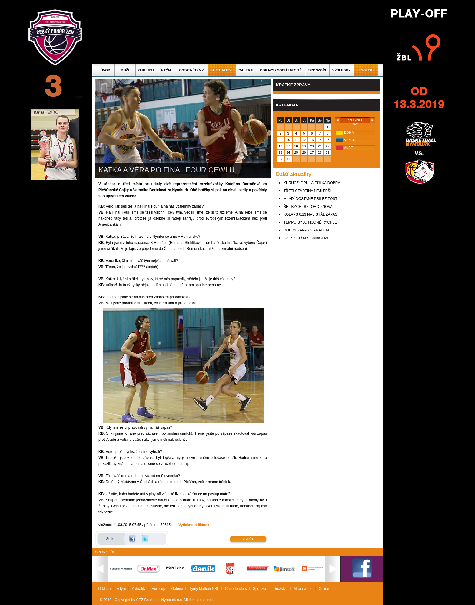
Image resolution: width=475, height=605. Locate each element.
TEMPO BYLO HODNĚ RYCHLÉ (310, 222)
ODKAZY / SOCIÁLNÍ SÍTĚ (281, 70)
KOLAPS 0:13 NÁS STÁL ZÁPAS (310, 214)
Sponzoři (317, 70)
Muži (125, 70)
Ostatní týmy (191, 70)
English (366, 70)
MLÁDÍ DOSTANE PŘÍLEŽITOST (310, 199)
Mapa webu (303, 589)
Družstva (280, 589)
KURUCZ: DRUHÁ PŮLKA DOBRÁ (312, 183)
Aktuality (221, 70)
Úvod (105, 70)
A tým (166, 70)
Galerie (246, 70)
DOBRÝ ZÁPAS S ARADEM (306, 230)
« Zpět (248, 539)
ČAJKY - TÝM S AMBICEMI (306, 238)
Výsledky (341, 70)
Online (324, 589)
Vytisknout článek (193, 525)
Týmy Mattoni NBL (204, 589)
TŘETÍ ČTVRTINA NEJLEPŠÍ (307, 191)
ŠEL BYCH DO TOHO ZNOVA (308, 206)
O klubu (146, 70)
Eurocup (158, 589)
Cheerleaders (236, 589)
